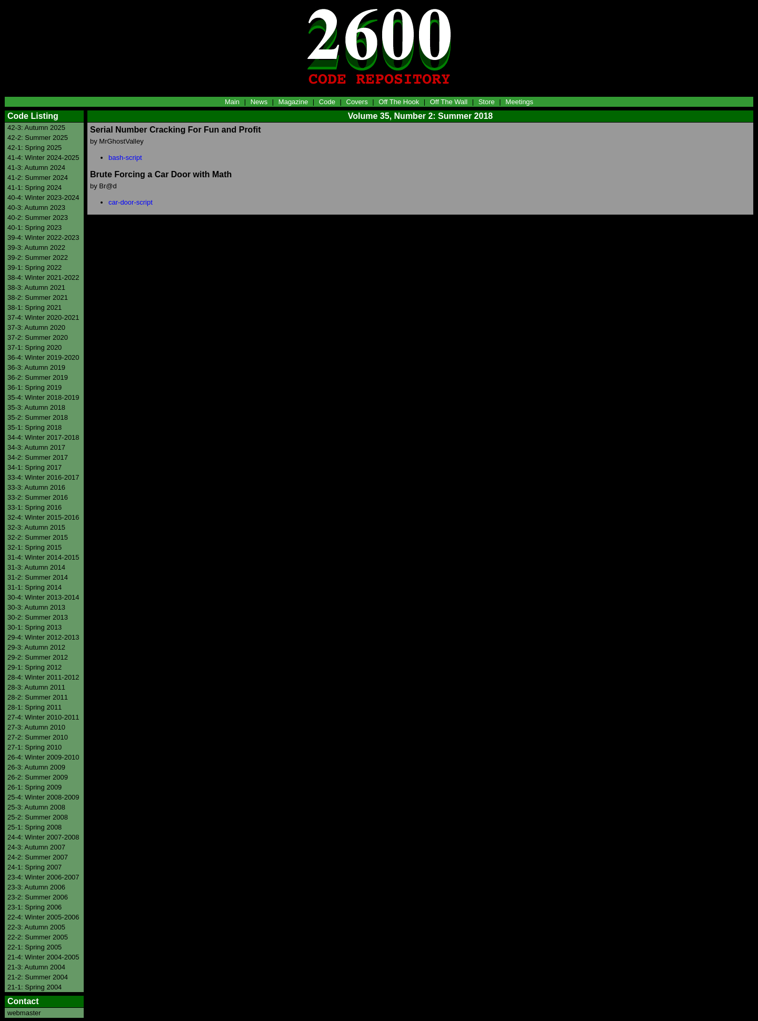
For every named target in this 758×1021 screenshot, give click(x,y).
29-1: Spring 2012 (34, 667)
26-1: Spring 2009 (34, 787)
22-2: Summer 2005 (37, 937)
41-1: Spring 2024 (34, 187)
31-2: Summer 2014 (37, 577)
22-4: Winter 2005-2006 (43, 917)
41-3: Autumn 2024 (36, 167)
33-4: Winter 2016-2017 (43, 477)
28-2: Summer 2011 (37, 697)
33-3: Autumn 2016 (36, 487)
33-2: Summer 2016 (37, 497)
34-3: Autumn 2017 (36, 447)
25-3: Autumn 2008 (36, 807)
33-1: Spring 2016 (34, 507)
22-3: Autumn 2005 (36, 927)
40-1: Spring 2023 (34, 227)
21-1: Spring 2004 (34, 987)
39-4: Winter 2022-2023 (43, 237)
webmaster (24, 1013)
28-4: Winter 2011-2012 (43, 677)
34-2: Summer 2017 (37, 457)
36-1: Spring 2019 (34, 387)
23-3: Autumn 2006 (36, 887)
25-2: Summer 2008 (37, 817)
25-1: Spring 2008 (34, 827)
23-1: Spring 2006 (34, 907)
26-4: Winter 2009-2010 (43, 757)
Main (232, 102)
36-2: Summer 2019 (37, 377)
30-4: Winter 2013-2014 (43, 597)
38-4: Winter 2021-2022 (43, 277)
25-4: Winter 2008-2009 (43, 797)
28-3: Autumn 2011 (36, 687)
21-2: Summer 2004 (37, 977)
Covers (357, 102)
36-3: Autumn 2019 (36, 367)
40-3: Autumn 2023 (36, 207)
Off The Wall (448, 102)
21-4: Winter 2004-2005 (43, 957)
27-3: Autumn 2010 (36, 727)
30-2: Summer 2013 (37, 617)
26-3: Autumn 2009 (36, 767)
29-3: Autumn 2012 (36, 647)
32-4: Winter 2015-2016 (43, 517)
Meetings (519, 102)
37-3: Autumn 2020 (36, 327)
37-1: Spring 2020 (34, 347)
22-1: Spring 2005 (34, 947)
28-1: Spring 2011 (34, 707)
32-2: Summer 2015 (37, 537)
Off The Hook (398, 102)
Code (327, 102)
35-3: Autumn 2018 (36, 407)
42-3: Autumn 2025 (36, 128)
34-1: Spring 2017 (34, 467)
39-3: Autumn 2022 (36, 247)
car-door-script (130, 202)
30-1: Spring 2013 (34, 627)
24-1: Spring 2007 (34, 867)
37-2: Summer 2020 (37, 337)
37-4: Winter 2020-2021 (43, 317)
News (259, 102)
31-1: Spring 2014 (34, 587)
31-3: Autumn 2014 (36, 567)
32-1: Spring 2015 (34, 547)
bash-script (125, 157)
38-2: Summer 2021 (37, 297)
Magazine (293, 102)
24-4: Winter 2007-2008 (43, 837)
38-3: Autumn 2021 (36, 287)
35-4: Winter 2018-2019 (43, 397)
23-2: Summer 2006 (37, 897)
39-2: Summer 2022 (37, 257)
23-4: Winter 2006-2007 (43, 877)
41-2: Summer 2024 (37, 177)
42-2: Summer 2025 (37, 137)
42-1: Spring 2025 (34, 147)
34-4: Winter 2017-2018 (43, 437)
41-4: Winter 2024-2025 (43, 157)
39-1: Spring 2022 (34, 267)
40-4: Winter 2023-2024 (43, 197)
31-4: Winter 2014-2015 (43, 557)
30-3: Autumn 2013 (36, 607)
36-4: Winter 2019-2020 (43, 357)
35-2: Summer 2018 (37, 417)
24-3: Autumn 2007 (36, 847)
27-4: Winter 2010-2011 (43, 717)
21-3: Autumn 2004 (36, 967)
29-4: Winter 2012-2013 (43, 637)
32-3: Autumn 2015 (36, 527)
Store (486, 102)
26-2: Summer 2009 (37, 777)
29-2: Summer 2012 (37, 657)
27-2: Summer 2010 (37, 737)
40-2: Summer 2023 (37, 217)
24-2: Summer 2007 (37, 857)
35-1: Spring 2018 (34, 427)
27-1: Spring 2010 (34, 747)
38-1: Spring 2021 (34, 307)
